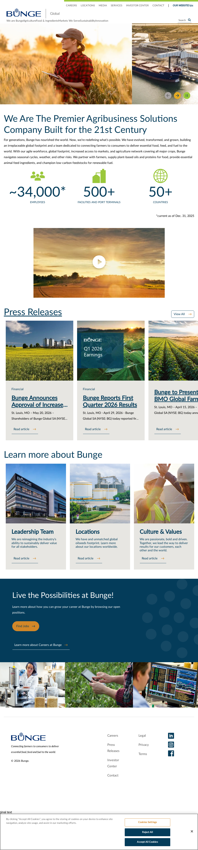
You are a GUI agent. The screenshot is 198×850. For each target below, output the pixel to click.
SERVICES (116, 5)
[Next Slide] (177, 101)
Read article (22, 436)
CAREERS (71, 5)
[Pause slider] (186, 101)
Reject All (147, 832)
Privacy (143, 752)
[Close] (192, 831)
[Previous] (168, 101)
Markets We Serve (92, 24)
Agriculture (37, 24)
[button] (99, 269)
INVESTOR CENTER (137, 5)
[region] (99, 832)
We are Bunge (15, 24)
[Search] (184, 23)
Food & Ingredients (62, 24)
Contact (111, 782)
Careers (111, 743)
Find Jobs (22, 635)
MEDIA (103, 5)
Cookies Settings (147, 822)
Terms (142, 761)
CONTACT (158, 5)
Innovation (140, 24)
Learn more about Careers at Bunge (38, 654)
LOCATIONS (88, 5)
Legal (141, 743)
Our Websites (181, 5)
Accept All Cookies (147, 842)
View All (180, 320)
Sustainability (118, 24)
